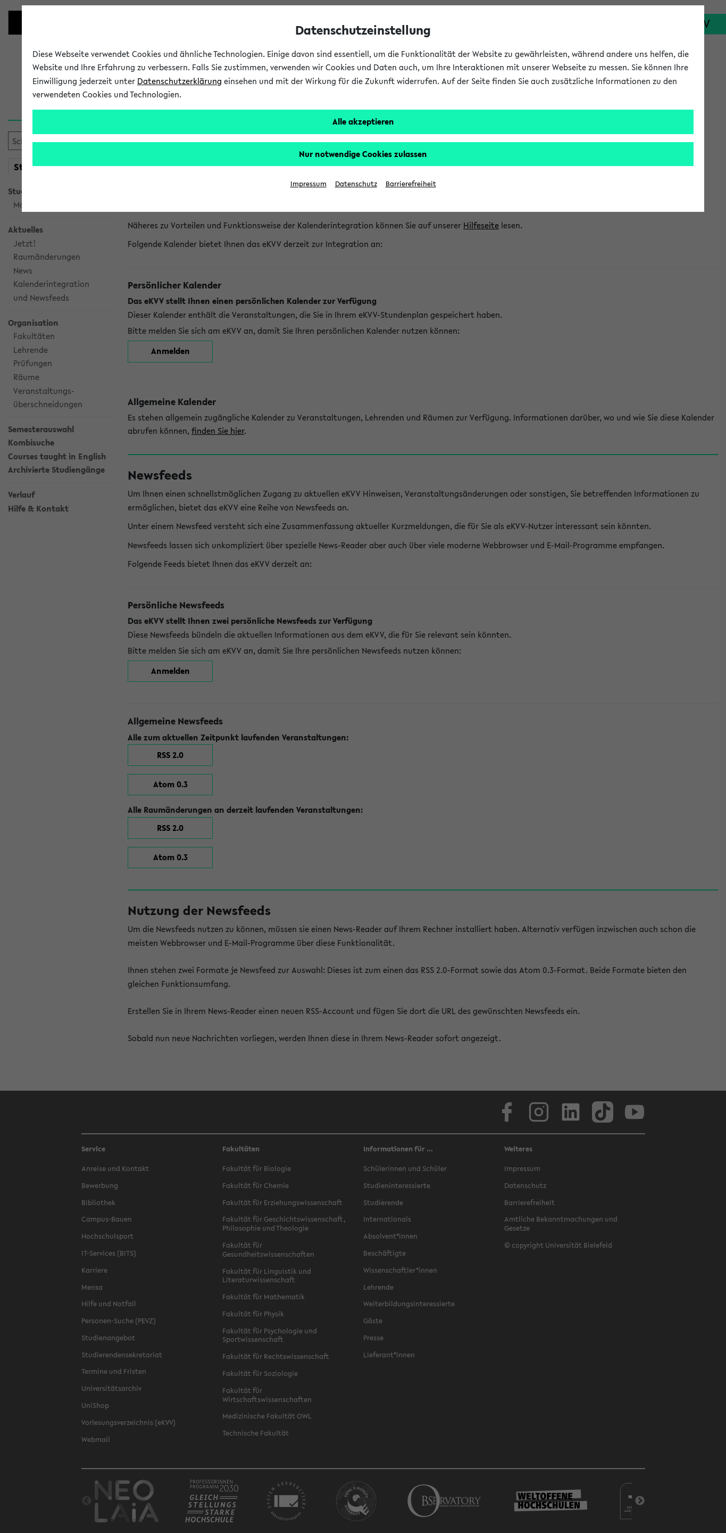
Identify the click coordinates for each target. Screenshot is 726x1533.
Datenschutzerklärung (179, 81)
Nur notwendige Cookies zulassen (363, 154)
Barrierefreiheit (411, 184)
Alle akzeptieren (363, 121)
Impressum (308, 184)
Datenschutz (356, 184)
